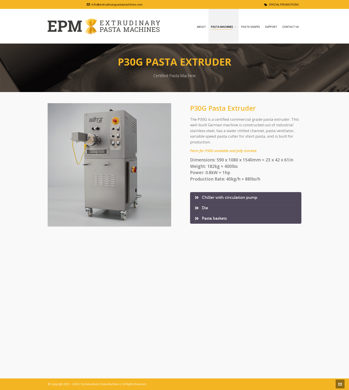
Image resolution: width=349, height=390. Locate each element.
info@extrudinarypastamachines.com (114, 4)
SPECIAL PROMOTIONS (281, 4)
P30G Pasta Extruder (223, 108)
